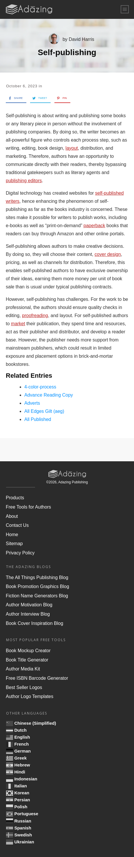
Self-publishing (67, 52)
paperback (94, 225)
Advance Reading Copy (48, 395)
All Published (37, 419)
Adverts (32, 403)
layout (71, 148)
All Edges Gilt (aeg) (44, 411)
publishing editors (24, 180)
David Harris (81, 39)
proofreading (35, 315)
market (18, 323)
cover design (108, 254)
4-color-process (40, 386)
